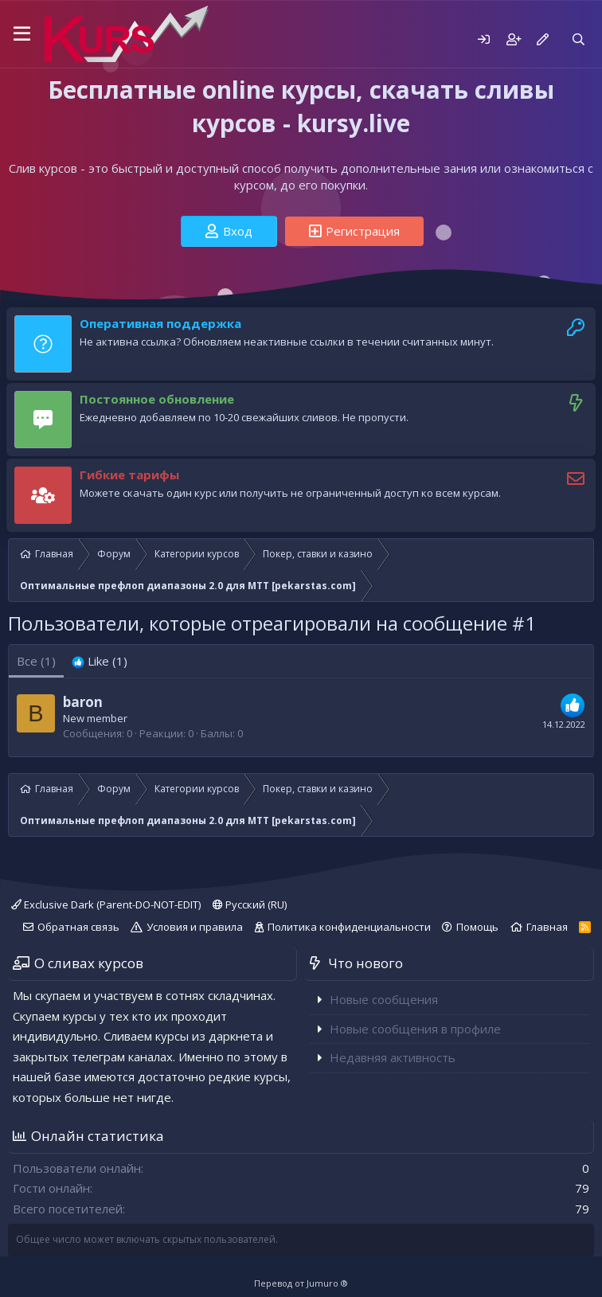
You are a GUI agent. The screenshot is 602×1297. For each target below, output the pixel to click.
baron (83, 702)
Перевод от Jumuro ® (301, 1283)
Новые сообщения (384, 999)
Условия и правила (195, 927)
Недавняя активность (392, 1057)
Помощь (477, 927)
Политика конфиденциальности (349, 927)
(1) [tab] (36, 661)
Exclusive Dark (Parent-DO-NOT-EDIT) (106, 904)
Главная (547, 927)
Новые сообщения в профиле (415, 1029)
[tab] (99, 661)
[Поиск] (578, 39)
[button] (22, 34)
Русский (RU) (250, 904)
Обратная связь (78, 927)
